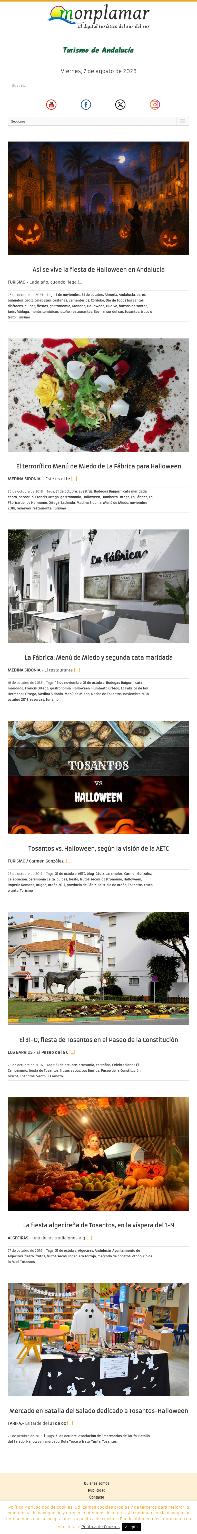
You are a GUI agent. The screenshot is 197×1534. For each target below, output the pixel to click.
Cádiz (28, 300)
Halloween (95, 306)
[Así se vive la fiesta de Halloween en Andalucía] (98, 198)
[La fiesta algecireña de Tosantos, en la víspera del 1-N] (98, 1154)
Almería (111, 295)
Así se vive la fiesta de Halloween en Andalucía (99, 269)
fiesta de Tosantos (43, 1070)
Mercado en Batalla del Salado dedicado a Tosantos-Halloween (98, 1411)
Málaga (23, 312)
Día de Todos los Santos (125, 300)
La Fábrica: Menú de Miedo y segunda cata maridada (99, 657)
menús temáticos (45, 312)
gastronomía (60, 306)
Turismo (23, 317)
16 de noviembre (68, 683)
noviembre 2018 (136, 694)
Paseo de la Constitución (121, 1070)
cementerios (79, 300)
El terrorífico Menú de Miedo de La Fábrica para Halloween (98, 466)
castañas (59, 300)
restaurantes (81, 312)
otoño (65, 312)
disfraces (15, 306)
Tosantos (132, 312)
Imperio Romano (21, 885)
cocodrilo (26, 497)
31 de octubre (92, 295)
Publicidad (96, 1490)
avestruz (85, 491)
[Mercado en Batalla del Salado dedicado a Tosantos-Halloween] (98, 1340)
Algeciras (85, 1250)
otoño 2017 (56, 885)
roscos (13, 1076)
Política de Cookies (100, 1526)
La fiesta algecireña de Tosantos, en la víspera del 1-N (98, 1225)
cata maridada (135, 491)
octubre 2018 (18, 699)
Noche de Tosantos (106, 694)
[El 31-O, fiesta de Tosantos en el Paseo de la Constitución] (98, 968)
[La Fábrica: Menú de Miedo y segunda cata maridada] (98, 586)
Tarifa (96, 1441)
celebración (17, 879)
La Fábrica (139, 497)
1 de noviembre (68, 295)
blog (90, 874)
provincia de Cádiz (81, 885)
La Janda (68, 503)
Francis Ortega (47, 497)
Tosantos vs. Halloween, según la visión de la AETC (98, 848)
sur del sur (114, 312)
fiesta (73, 879)
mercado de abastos (114, 1256)
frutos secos (90, 879)
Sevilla (99, 312)
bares (141, 295)
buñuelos (15, 300)
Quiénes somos (96, 1483)
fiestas (42, 306)
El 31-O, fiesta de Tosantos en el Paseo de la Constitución (98, 1040)
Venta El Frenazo (49, 1076)
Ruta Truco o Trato (75, 1441)
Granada (78, 306)
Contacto (96, 1497)
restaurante (42, 508)
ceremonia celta (41, 879)
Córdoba (97, 300)
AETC (81, 874)
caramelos (114, 874)
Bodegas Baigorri (108, 491)
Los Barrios (90, 1070)
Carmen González (138, 874)
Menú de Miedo (115, 503)
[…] (81, 282)
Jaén (11, 312)
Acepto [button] (131, 1527)
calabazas (42, 300)
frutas (40, 1256)
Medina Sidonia (89, 503)
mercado (52, 1441)
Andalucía (127, 295)
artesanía (86, 1065)
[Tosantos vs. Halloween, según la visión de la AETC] (98, 777)
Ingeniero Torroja (82, 1256)
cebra (12, 497)
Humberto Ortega (116, 497)
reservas (24, 508)
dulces (29, 306)
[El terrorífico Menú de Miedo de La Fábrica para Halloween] (98, 395)
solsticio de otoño (111, 885)
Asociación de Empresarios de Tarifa (107, 1436)
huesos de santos (133, 306)
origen (41, 885)
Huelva (111, 306)
